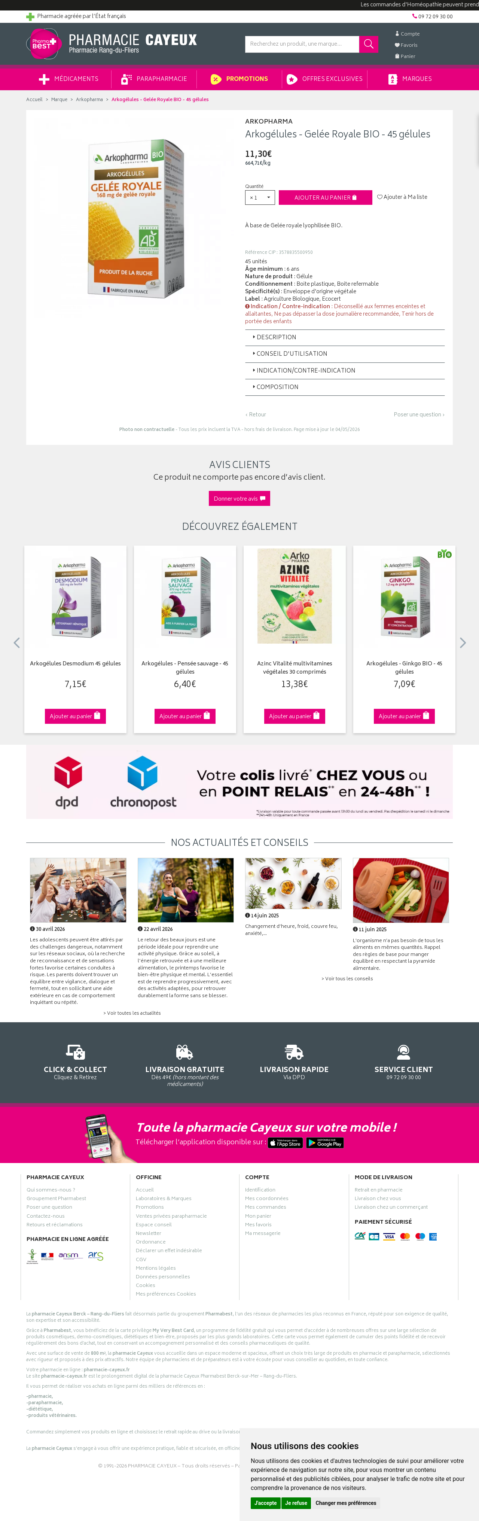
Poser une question (49, 1208)
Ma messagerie (263, 1234)
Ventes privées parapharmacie (171, 1217)
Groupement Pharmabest (56, 1199)
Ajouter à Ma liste (402, 197)
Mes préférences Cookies (166, 1295)
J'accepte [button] (265, 1503)
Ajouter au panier (326, 198)
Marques (410, 79)
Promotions (239, 79)
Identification (260, 1191)
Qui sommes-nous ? (51, 1191)
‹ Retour (255, 415)
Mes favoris (258, 1226)
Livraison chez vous (378, 1199)
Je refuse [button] (296, 1503)
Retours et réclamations (55, 1226)
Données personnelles (163, 1278)
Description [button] (273, 338)
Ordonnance (151, 1243)
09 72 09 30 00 (404, 1061)
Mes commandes (265, 1208)
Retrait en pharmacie (379, 1191)
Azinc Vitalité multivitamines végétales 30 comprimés (294, 668)
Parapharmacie (154, 79)
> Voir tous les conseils (347, 979)
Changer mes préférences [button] (346, 1503)
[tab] (345, 338)
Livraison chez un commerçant (391, 1208)
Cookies (145, 1286)
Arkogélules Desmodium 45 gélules (75, 664)
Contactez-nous (46, 1217)
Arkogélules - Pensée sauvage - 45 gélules (185, 668)
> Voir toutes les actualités (132, 1014)
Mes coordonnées (267, 1199)
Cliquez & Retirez (75, 1061)
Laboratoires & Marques (164, 1199)
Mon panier (258, 1217)
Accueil (34, 100)
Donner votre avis (239, 499)
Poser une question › (419, 415)
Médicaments (68, 79)
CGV (141, 1261)
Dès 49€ (185, 1064)
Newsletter (148, 1234)
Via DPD (294, 1061)
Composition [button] (275, 388)
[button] (260, 197)
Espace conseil (154, 1226)
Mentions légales (156, 1269)
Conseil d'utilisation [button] (289, 354)
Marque (59, 100)
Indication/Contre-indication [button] (303, 371)
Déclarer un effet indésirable (169, 1252)
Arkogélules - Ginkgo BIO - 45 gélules (404, 668)
